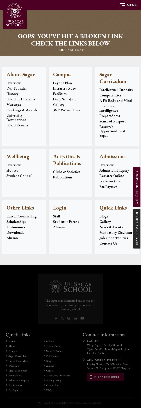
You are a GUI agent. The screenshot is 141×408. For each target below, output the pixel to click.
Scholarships (16, 221)
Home (61, 50)
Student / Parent (66, 221)
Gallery (58, 104)
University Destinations (16, 117)
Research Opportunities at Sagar (112, 130)
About (10, 346)
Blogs (103, 216)
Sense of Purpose (112, 121)
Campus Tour (137, 228)
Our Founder (16, 88)
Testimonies (15, 227)
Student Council (19, 176)
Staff (56, 216)
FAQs (48, 390)
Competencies (110, 95)
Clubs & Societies (66, 172)
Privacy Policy (52, 380)
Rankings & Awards (21, 110)
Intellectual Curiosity (116, 90)
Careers (49, 370)
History (12, 94)
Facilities (60, 94)
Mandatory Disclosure (116, 232)
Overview (13, 83)
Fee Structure (109, 181)
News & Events (111, 227)
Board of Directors (20, 99)
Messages (13, 104)
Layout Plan (62, 83)
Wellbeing (12, 365)
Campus (11, 351)
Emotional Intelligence (108, 108)
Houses (12, 170)
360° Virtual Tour (66, 110)
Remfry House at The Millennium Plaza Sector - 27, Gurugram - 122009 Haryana (106, 364)
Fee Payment (109, 186)
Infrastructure (64, 88)
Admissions (13, 375)
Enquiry (137, 187)
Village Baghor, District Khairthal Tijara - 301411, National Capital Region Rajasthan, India (106, 347)
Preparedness (109, 116)
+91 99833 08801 (105, 377)
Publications (62, 177)
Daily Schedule (64, 99)
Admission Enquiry (114, 170)
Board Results (17, 125)
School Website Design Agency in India (85, 402)
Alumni (12, 238)
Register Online (111, 176)
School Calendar (53, 346)
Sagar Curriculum (16, 356)
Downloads (15, 232)
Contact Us (108, 243)
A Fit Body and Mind (115, 100)
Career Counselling (21, 216)
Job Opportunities (113, 238)
